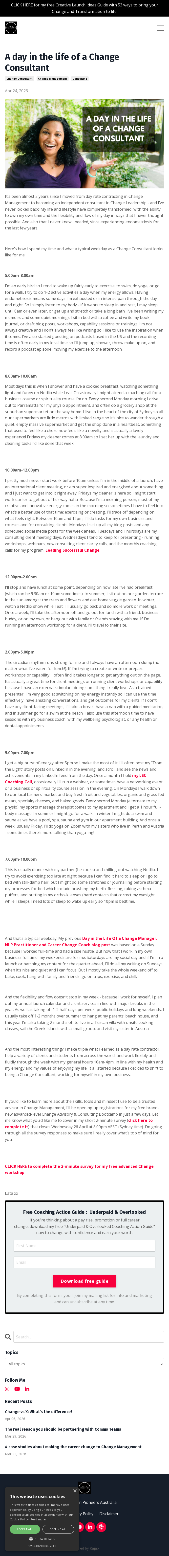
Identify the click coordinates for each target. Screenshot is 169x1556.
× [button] (75, 1491)
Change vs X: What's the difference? (38, 1411)
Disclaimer (109, 1513)
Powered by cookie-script (42, 1546)
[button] (42, 1538)
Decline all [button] (58, 1529)
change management (52, 78)
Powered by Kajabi (85, 1548)
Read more (38, 1519)
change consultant (19, 78)
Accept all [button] (25, 1529)
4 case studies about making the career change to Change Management (73, 1446)
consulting (80, 78)
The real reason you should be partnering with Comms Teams (63, 1429)
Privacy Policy (81, 1513)
